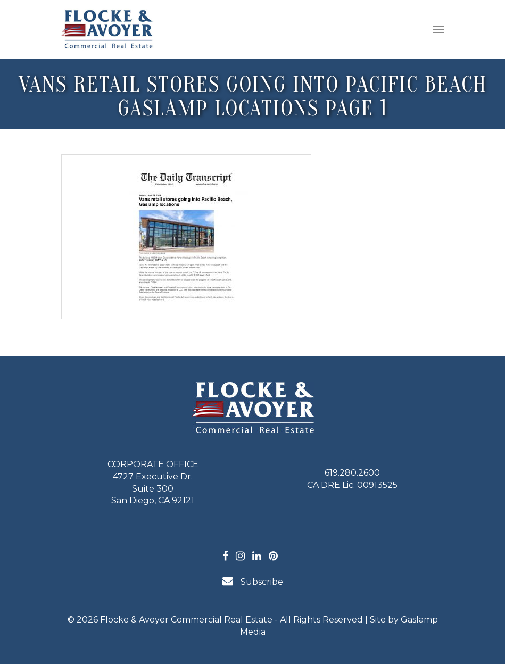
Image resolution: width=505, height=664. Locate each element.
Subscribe (252, 581)
